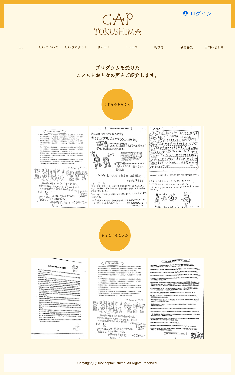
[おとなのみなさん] (115, 235)
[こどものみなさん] (117, 104)
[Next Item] (197, 167)
